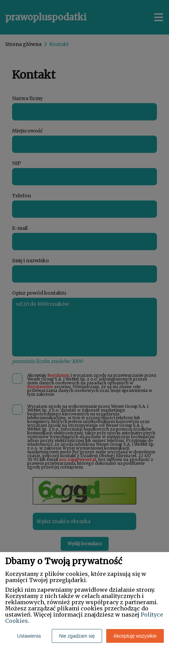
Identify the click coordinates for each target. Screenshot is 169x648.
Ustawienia (29, 636)
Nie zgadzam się (77, 636)
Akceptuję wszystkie (135, 636)
